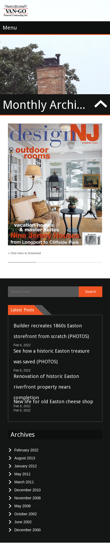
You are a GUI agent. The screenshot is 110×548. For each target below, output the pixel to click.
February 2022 (26, 445)
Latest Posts (22, 305)
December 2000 (27, 525)
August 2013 (24, 453)
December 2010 (27, 485)
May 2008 (22, 501)
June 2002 (23, 517)
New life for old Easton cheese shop (53, 397)
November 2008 (27, 493)
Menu (10, 27)
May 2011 (22, 469)
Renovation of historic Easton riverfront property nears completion (46, 382)
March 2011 (24, 477)
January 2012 (25, 461)
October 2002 (25, 509)
